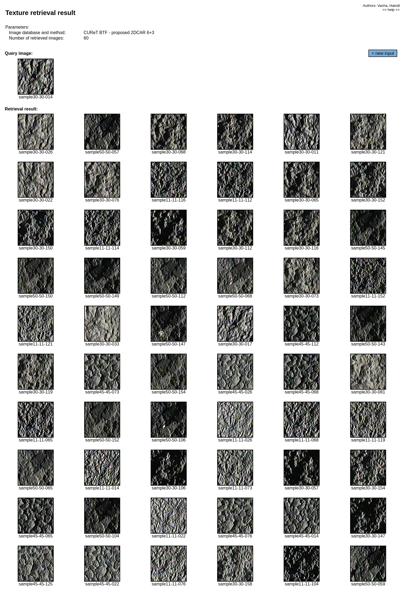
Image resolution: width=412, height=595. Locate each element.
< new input (383, 53)
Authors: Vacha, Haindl (381, 6)
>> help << (391, 10)
